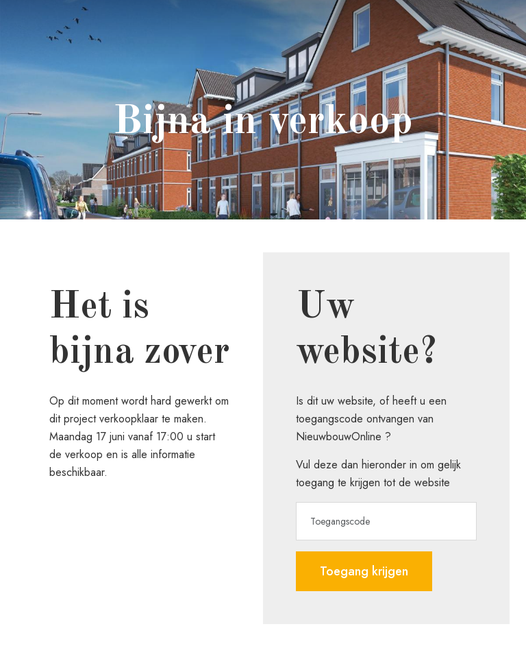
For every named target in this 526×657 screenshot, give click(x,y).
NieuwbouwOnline (338, 436)
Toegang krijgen (364, 571)
